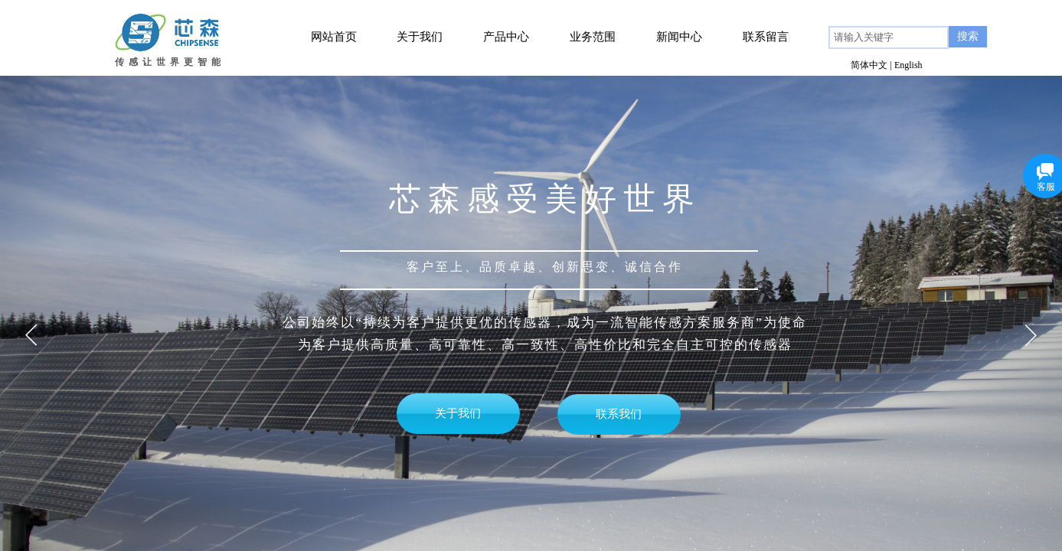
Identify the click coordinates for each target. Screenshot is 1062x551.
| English (906, 65)
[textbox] (888, 37)
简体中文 (869, 65)
